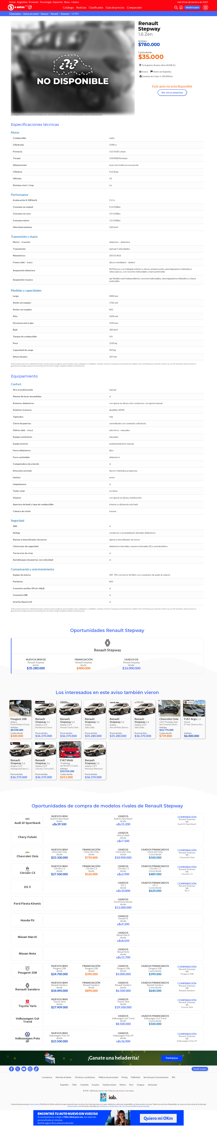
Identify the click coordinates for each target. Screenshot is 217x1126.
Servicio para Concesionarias (156, 1077)
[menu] (205, 7)
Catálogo (68, 7)
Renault (54, 13)
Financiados (15, 13)
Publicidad (135, 1077)
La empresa (47, 1077)
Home (12, 1)
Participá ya (172, 1058)
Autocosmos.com (74, 1106)
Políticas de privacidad (108, 1077)
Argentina (22, 1)
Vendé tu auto (192, 7)
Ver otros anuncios (172, 92)
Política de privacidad (140, 1106)
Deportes (58, 1)
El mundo (33, 1)
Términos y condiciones (85, 1077)
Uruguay (140, 1084)
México (123, 1084)
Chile (74, 1084)
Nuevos (44, 13)
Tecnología (45, 1)
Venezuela (152, 1084)
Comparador (134, 7)
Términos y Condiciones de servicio (114, 1106)
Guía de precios (115, 7)
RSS (173, 1077)
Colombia (84, 1084)
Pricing (124, 1077)
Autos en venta (30, 13)
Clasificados (96, 7)
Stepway (65, 13)
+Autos (75, 1)
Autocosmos (34, 1104)
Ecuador (95, 1084)
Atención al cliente (63, 1077)
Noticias (81, 7)
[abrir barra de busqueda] (176, 7)
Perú (131, 1084)
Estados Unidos (109, 1084)
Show (67, 1)
